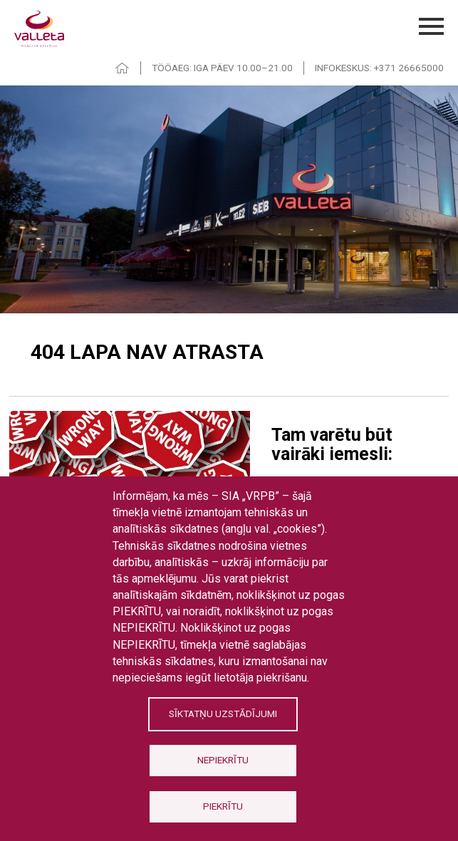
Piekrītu (223, 806)
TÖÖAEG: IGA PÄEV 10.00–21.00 (222, 67)
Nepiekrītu (223, 760)
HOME (122, 68)
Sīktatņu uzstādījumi (223, 713)
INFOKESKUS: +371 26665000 (379, 67)
